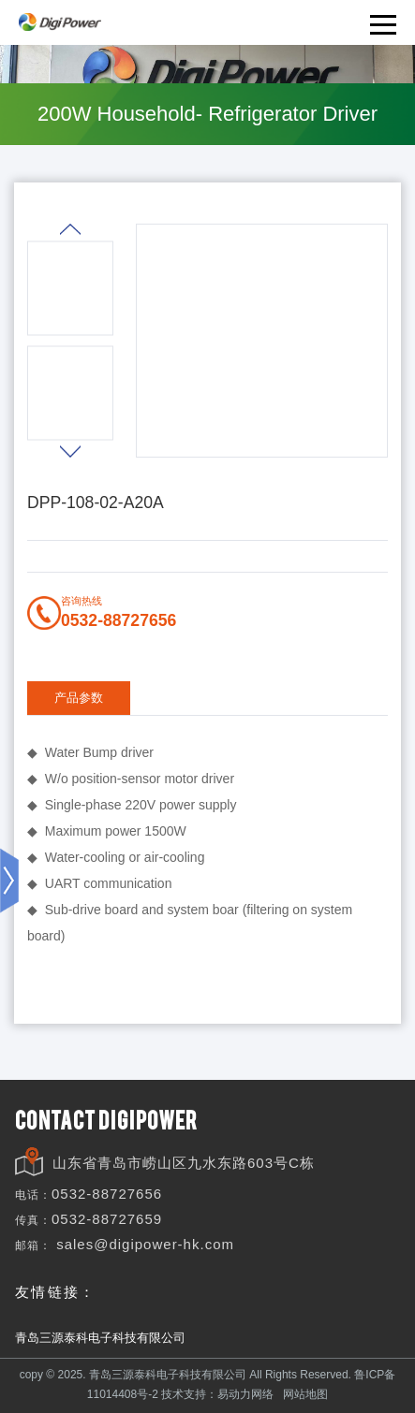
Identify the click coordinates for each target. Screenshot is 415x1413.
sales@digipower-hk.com (145, 1244)
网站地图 (305, 1394)
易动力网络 (245, 1394)
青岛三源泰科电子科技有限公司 (100, 1338)
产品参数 (78, 698)
